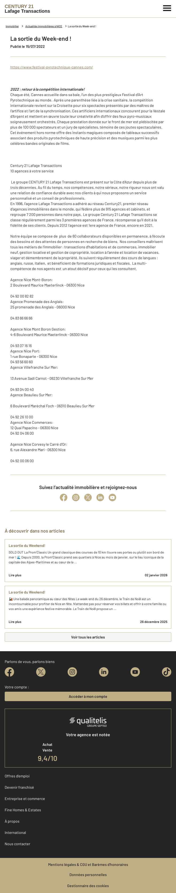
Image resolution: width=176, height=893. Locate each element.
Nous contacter (17, 843)
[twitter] (41, 672)
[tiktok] (166, 672)
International (15, 832)
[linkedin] (103, 672)
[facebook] (9, 672)
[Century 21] (27, 8)
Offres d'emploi (17, 776)
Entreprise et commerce (25, 798)
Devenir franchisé (19, 787)
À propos (12, 821)
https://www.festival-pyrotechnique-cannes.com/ (51, 67)
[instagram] (72, 672)
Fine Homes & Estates (23, 810)
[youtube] (135, 672)
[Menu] (167, 7)
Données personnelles (88, 874)
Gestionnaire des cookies (88, 885)
